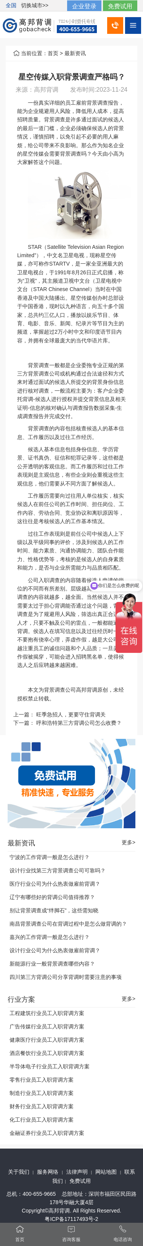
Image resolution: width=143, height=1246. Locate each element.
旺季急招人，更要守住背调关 (71, 714)
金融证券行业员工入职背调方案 (47, 1133)
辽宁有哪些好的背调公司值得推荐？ (52, 897)
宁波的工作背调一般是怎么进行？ (50, 857)
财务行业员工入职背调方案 (42, 1106)
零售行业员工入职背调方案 (42, 1080)
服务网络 (47, 1172)
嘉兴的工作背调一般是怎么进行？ (50, 937)
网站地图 (106, 1172)
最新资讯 (75, 53)
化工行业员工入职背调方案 (42, 1120)
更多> (128, 842)
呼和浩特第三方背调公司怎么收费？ (79, 723)
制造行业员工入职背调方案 (42, 1093)
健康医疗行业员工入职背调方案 (47, 1040)
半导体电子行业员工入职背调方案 (50, 1066)
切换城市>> (34, 5)
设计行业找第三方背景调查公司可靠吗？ (58, 870)
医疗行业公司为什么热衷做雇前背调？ (55, 884)
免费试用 (120, 6)
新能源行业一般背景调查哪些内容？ (52, 964)
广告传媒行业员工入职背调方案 (47, 1026)
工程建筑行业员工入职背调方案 (47, 1013)
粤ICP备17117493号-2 (71, 1219)
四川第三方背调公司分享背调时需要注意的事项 (66, 977)
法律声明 (77, 1172)
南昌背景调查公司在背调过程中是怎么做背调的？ (68, 924)
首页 (53, 53)
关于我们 (18, 1172)
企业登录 (84, 6)
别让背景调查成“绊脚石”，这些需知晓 (54, 910)
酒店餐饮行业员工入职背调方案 (47, 1053)
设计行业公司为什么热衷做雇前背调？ (55, 950)
